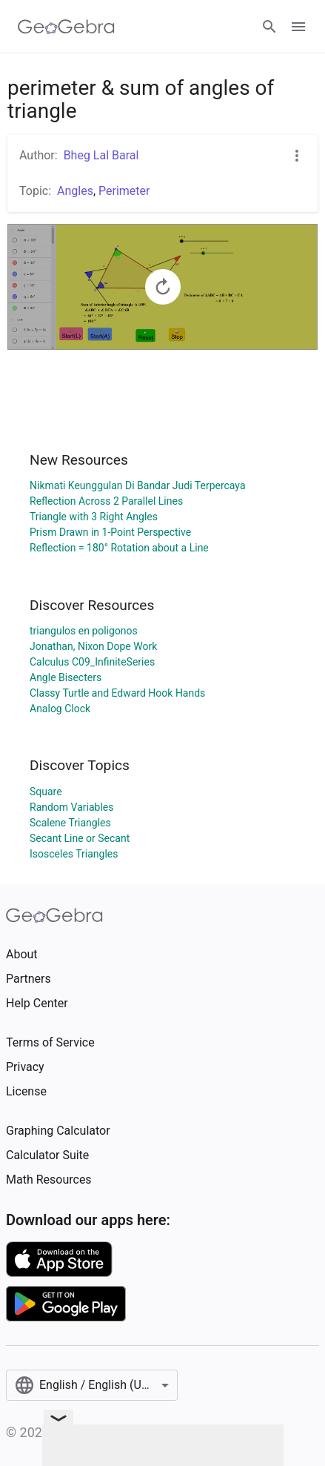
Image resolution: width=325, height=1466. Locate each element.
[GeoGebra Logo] (66, 26)
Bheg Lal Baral (101, 155)
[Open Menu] (298, 27)
